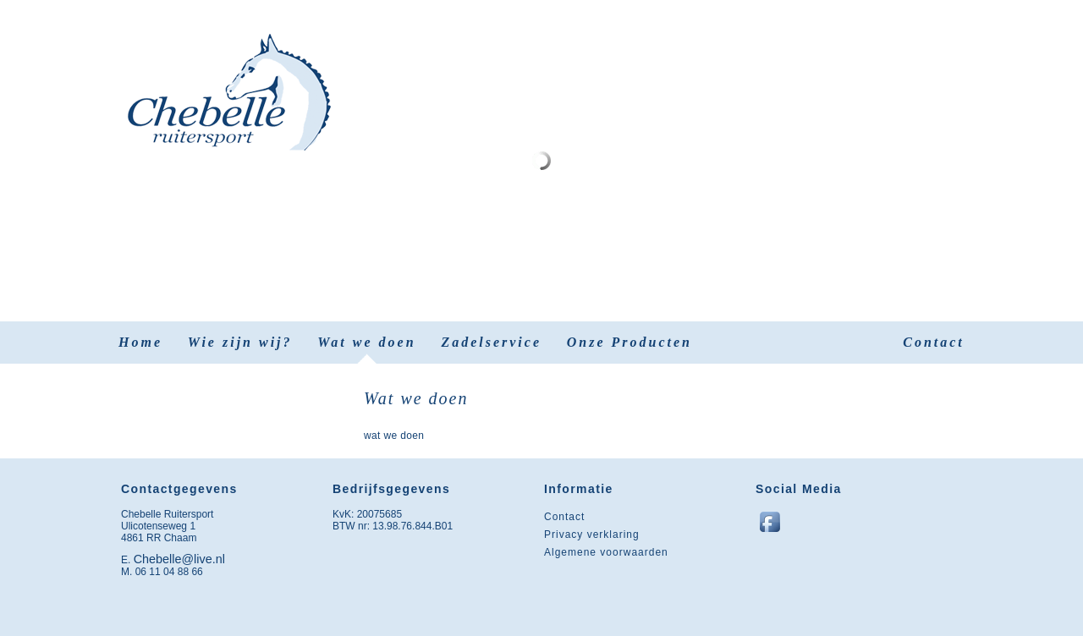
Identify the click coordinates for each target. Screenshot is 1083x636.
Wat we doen (366, 342)
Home (140, 342)
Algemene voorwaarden (606, 552)
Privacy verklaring (592, 534)
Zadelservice (491, 342)
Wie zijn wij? (240, 342)
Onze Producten (629, 342)
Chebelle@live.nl (179, 559)
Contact (934, 342)
